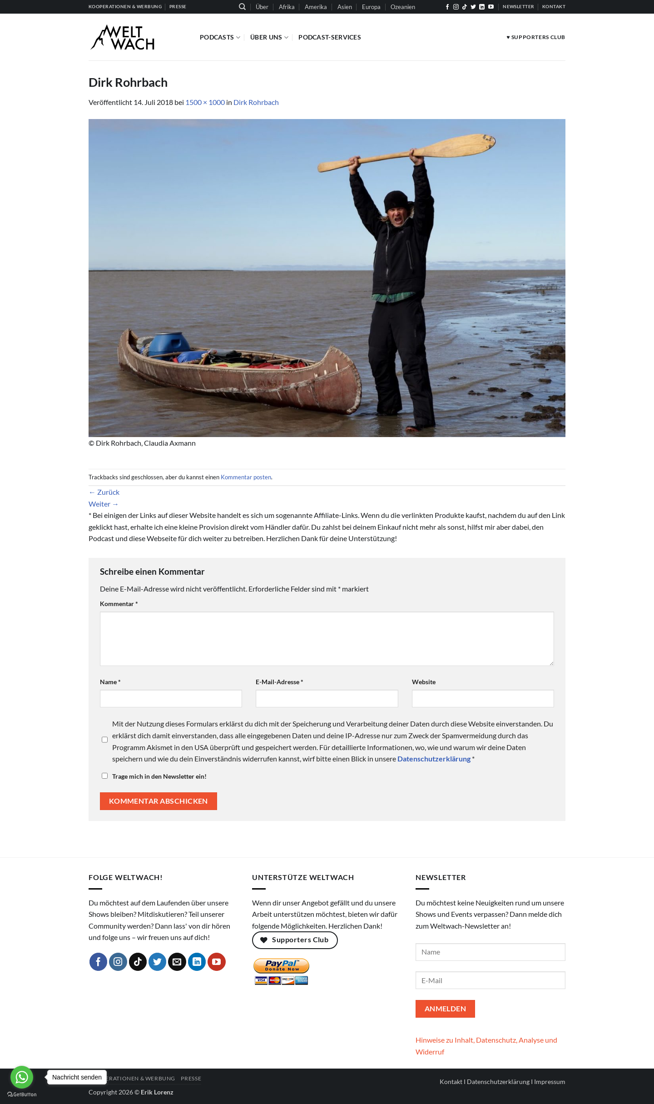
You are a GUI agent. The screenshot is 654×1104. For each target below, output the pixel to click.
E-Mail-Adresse (279, 682)
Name (110, 682)
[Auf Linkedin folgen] (482, 7)
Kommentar (119, 603)
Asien (344, 6)
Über (262, 6)
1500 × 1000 (205, 102)
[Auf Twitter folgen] (473, 7)
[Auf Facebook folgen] (447, 7)
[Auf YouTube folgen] (491, 7)
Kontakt (451, 1081)
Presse (191, 1078)
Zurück (104, 491)
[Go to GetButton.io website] (21, 1095)
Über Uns (269, 37)
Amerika (316, 6)
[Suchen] (242, 6)
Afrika (287, 6)
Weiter (104, 503)
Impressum (549, 1081)
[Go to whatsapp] (21, 1077)
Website (424, 682)
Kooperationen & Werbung (132, 1078)
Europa (371, 6)
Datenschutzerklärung (498, 1081)
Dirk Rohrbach (256, 102)
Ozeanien (403, 6)
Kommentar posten (246, 477)
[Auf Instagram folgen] (456, 7)
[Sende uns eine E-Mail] (177, 962)
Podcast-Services (329, 37)
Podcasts (220, 37)
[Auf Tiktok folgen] (464, 7)
